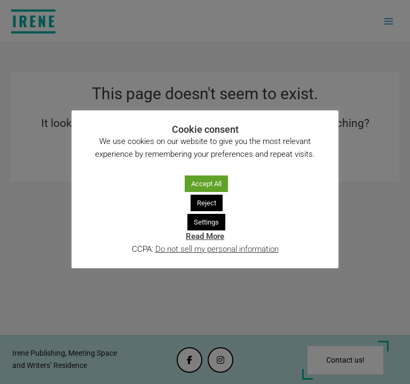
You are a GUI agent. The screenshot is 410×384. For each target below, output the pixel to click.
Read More (205, 236)
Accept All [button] (206, 184)
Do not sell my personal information (217, 249)
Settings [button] (206, 222)
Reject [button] (206, 203)
